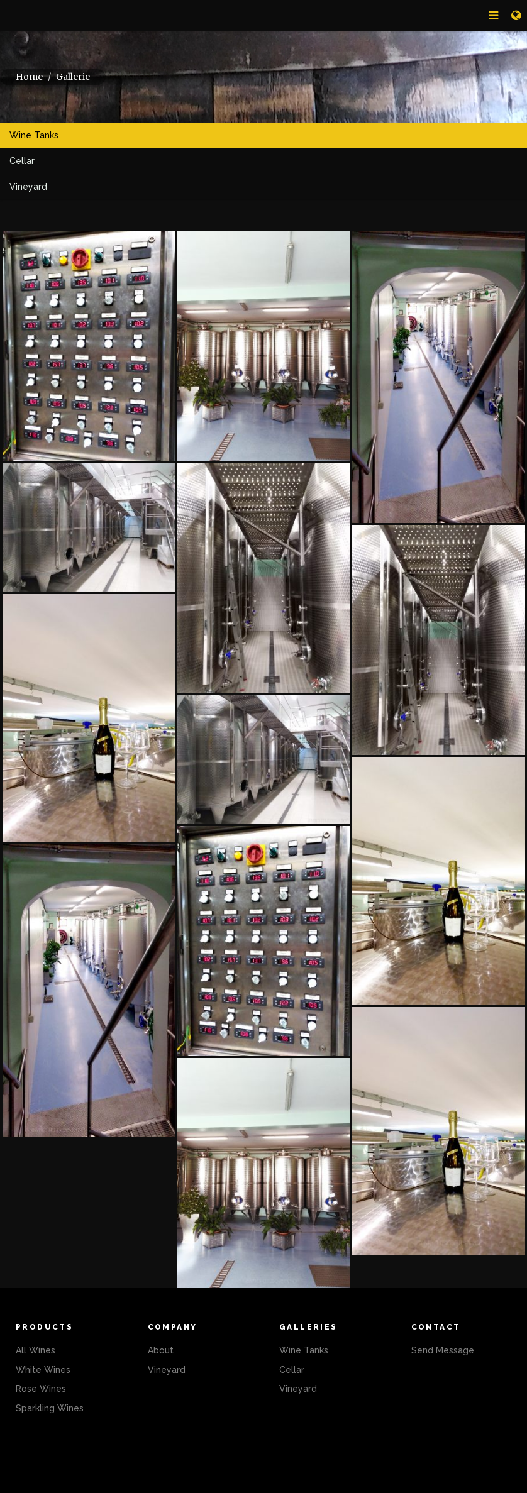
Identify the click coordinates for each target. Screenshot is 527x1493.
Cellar (22, 161)
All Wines (35, 1350)
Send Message (442, 1350)
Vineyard (28, 187)
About (161, 1350)
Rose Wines (41, 1389)
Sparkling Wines (50, 1408)
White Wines (43, 1370)
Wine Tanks (33, 135)
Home (29, 76)
